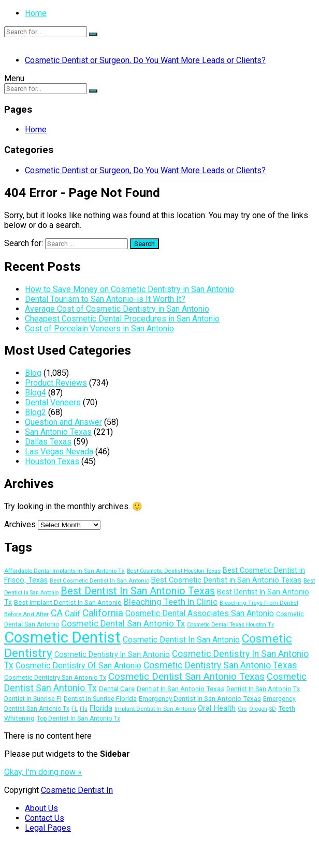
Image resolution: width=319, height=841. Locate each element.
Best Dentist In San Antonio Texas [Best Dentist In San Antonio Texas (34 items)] (138, 591)
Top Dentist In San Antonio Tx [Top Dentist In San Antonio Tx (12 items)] (78, 718)
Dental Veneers (53, 402)
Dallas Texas (48, 442)
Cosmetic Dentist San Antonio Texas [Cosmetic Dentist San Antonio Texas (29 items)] (186, 676)
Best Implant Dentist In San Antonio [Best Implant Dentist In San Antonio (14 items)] (68, 602)
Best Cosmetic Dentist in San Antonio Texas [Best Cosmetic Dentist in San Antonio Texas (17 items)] (226, 580)
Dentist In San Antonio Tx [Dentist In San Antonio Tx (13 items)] (263, 689)
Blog (33, 373)
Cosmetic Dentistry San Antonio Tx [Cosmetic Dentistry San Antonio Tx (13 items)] (55, 677)
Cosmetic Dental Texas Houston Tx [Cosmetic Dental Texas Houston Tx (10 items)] (230, 624)
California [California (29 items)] (102, 613)
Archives (20, 524)
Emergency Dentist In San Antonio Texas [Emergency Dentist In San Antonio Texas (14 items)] (200, 698)
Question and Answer (63, 422)
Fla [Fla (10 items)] (84, 709)
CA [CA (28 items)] (57, 613)
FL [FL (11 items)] (74, 708)
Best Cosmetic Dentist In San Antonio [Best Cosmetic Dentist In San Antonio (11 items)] (99, 580)
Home (36, 13)
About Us (41, 808)
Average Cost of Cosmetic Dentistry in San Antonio (117, 309)
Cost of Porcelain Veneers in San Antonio (99, 328)
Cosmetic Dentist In (77, 790)
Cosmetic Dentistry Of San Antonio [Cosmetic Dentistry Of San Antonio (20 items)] (78, 665)
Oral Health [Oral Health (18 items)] (217, 708)
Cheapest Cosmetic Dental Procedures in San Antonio (122, 319)
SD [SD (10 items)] (272, 709)
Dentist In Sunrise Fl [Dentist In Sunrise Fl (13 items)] (33, 698)
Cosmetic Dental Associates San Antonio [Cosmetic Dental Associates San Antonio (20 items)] (199, 613)
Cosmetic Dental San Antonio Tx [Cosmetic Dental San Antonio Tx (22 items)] (123, 624)
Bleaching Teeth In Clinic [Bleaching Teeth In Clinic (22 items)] (171, 602)
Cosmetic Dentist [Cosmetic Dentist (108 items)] (62, 637)
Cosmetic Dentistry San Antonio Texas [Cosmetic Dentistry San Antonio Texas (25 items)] (220, 665)
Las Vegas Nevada (59, 451)
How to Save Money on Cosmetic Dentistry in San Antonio (129, 289)
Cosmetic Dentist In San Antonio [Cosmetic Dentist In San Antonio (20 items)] (181, 640)
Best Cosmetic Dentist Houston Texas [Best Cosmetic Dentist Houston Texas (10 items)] (174, 571)
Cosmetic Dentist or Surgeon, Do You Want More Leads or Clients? (145, 60)
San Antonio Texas (58, 432)
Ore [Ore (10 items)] (242, 709)
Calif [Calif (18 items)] (72, 613)
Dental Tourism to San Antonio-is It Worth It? (105, 299)
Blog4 (35, 392)
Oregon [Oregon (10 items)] (258, 709)
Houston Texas (52, 461)
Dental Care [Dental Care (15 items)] (117, 688)
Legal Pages (48, 828)
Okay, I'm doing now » (43, 772)
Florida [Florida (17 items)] (101, 708)
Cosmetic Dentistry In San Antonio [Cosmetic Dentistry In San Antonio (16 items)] (112, 654)
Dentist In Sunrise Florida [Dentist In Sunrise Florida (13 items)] (100, 698)
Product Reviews (56, 383)
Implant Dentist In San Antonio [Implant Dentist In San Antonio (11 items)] (155, 708)
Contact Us (44, 818)
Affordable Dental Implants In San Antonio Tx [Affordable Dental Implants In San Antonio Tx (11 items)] (64, 570)
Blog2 (35, 412)
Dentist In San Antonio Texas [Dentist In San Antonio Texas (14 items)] (180, 689)
